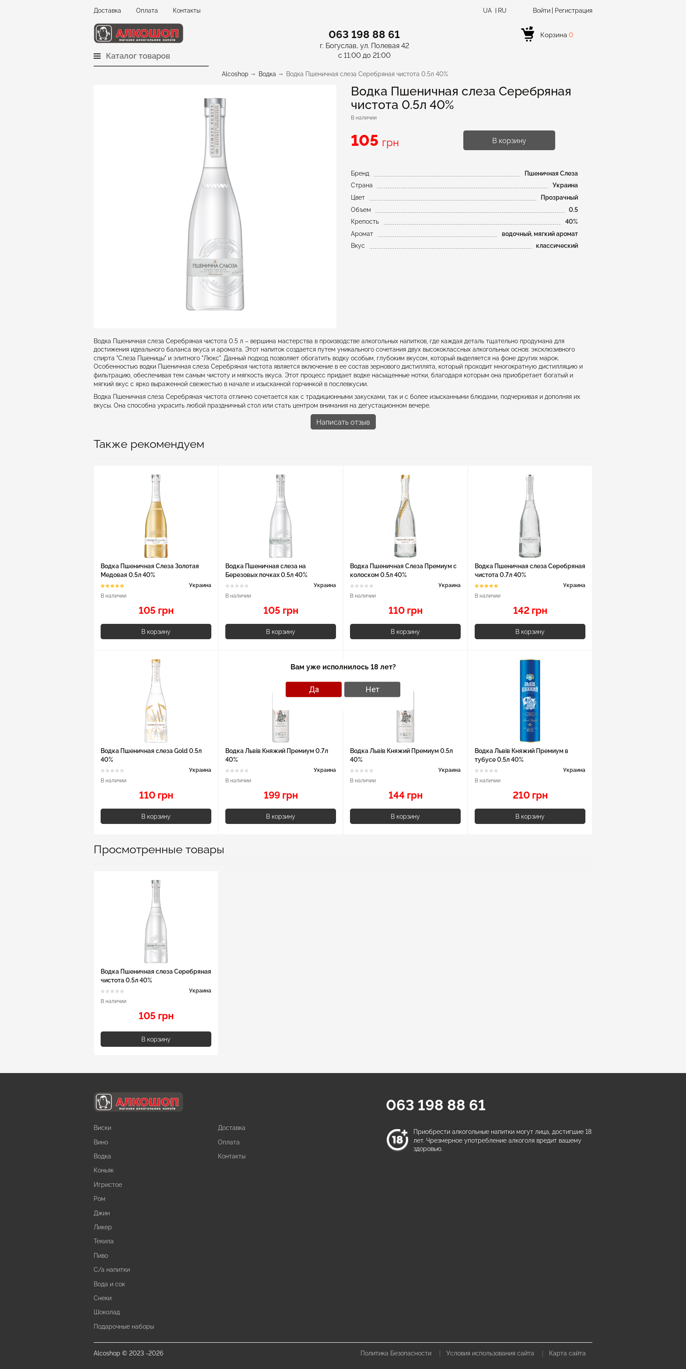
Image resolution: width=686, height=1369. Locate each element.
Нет (372, 689)
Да (314, 689)
